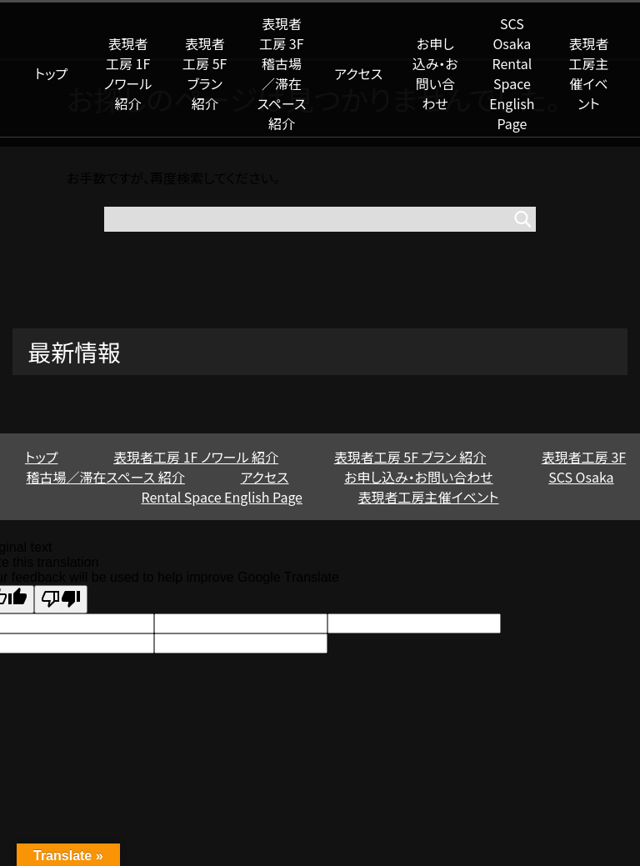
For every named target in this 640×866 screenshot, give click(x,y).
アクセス (358, 73)
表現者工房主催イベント (589, 73)
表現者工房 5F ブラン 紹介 (204, 73)
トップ (51, 73)
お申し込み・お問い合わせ (435, 73)
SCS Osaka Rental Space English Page (511, 73)
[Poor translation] (61, 599)
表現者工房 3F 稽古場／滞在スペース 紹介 (281, 73)
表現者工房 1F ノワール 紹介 (128, 73)
